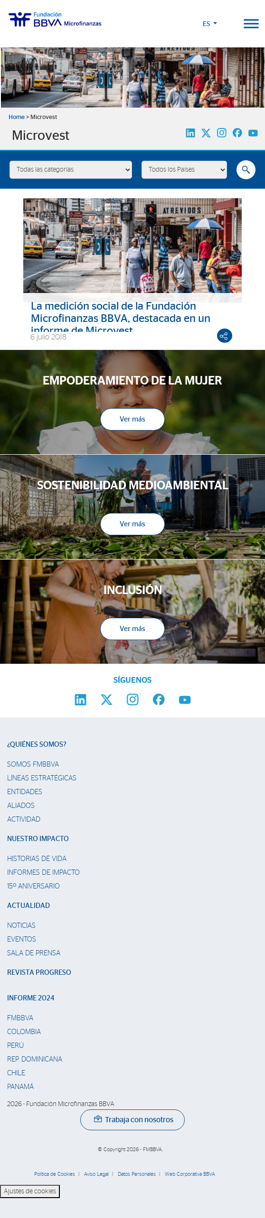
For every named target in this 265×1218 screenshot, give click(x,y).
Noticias (21, 925)
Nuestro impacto (38, 839)
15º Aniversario (33, 886)
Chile (16, 1073)
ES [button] (207, 24)
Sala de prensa (33, 953)
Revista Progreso (39, 972)
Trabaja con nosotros (133, 1120)
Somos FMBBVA (33, 764)
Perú (15, 1045)
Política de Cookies (54, 1174)
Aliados (21, 805)
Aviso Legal (96, 1174)
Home (17, 117)
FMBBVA (20, 1018)
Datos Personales (137, 1174)
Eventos (21, 939)
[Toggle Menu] (251, 23)
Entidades (24, 792)
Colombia (24, 1031)
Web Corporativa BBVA (190, 1174)
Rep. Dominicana (34, 1059)
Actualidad (28, 905)
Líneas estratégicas (41, 778)
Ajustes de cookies (30, 1191)
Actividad (23, 819)
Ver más (132, 419)
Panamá (20, 1086)
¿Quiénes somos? (36, 744)
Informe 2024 (30, 998)
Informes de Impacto (43, 872)
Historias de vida (36, 858)
